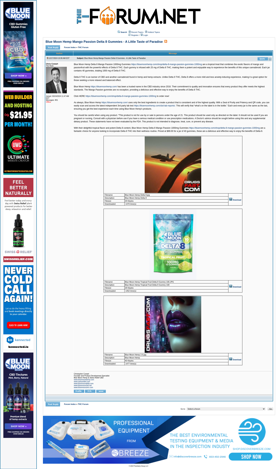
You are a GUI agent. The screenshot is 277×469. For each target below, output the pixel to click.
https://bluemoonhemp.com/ (104, 86)
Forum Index (70, 47)
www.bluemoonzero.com (83, 387)
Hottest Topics (154, 32)
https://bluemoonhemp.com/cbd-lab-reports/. (155, 105)
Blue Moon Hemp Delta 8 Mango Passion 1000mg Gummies (102, 64)
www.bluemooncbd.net (83, 385)
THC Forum (83, 47)
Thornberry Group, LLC (141, 466)
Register (133, 35)
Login (144, 35)
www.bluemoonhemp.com (84, 380)
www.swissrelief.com (82, 382)
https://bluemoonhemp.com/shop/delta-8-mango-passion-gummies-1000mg (166, 64)
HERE (82, 96)
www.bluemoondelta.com (83, 384)
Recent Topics (137, 32)
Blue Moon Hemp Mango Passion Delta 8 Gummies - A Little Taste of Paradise (104, 41)
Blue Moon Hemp (82, 86)
